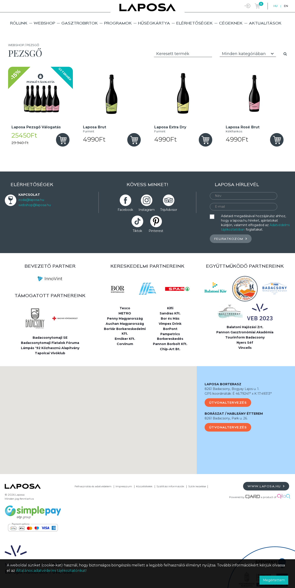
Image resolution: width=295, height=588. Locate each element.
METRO (124, 313)
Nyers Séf (245, 343)
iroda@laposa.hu (31, 200)
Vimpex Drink (170, 324)
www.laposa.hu (266, 486)
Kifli (170, 308)
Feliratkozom (230, 238)
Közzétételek (144, 486)
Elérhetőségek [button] (194, 23)
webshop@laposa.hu (34, 205)
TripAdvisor (168, 210)
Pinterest (156, 231)
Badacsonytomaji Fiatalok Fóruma (50, 343)
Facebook (125, 210)
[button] (98, 416)
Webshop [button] (44, 23)
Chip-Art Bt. (170, 349)
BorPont (170, 329)
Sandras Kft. (170, 313)
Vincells (245, 348)
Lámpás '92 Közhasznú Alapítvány (50, 348)
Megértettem (274, 580)
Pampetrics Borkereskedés (170, 336)
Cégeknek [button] (231, 23)
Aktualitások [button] (265, 23)
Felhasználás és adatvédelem (93, 486)
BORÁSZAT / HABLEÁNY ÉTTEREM (234, 414)
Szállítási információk (170, 486)
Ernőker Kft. (125, 339)
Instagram (147, 210)
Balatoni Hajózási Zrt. (245, 327)
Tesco (125, 308)
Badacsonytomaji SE (50, 338)
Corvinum (125, 344)
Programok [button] (118, 23)
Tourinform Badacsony (245, 337)
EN (286, 5)
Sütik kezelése (197, 486)
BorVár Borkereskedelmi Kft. (125, 331)
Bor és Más (170, 318)
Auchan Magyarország (125, 324)
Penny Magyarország (125, 318)
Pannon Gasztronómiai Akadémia (244, 332)
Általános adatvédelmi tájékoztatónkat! (51, 570)
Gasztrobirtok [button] (79, 23)
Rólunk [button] (18, 23)
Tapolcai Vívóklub (50, 353)
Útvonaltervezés (228, 402)
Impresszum (124, 486)
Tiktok (137, 231)
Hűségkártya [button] (154, 23)
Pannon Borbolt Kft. (170, 344)
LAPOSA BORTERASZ (223, 384)
